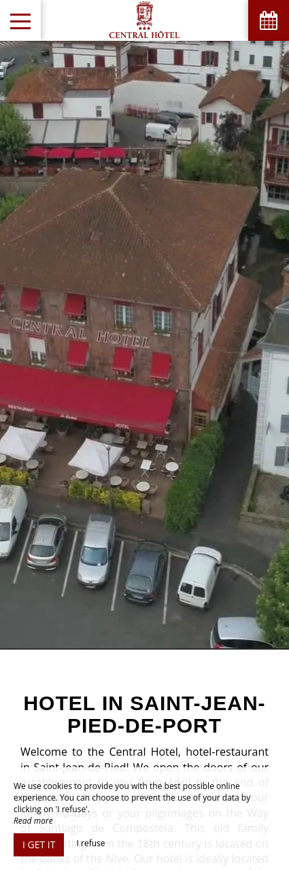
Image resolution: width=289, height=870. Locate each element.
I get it (38, 844)
